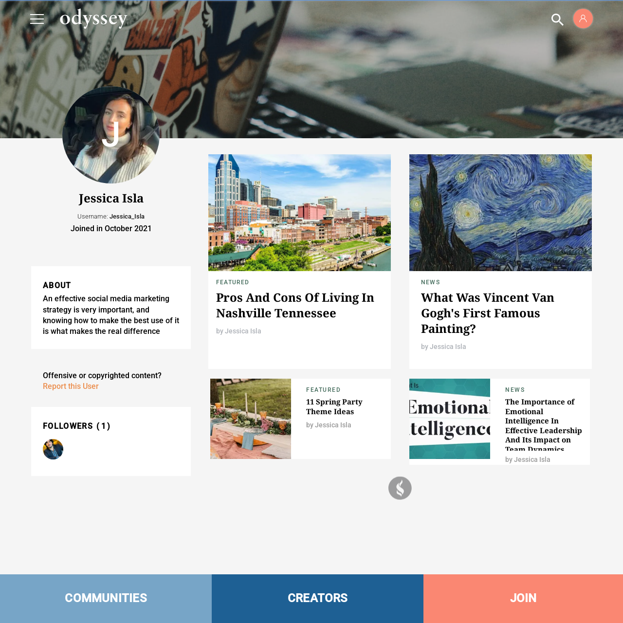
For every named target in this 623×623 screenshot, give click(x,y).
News (430, 282)
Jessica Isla (243, 331)
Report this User (71, 386)
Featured (233, 282)
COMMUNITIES (106, 598)
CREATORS (318, 598)
